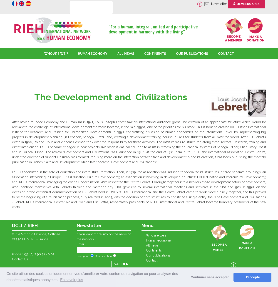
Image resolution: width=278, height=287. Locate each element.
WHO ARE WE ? (56, 53)
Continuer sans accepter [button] (210, 277)
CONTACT (226, 53)
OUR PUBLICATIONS (192, 53)
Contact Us (20, 259)
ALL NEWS (125, 53)
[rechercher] (85, 7)
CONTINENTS (154, 250)
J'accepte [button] (252, 277)
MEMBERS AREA (246, 4)
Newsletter (219, 4)
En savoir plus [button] (71, 280)
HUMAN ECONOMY (92, 53)
